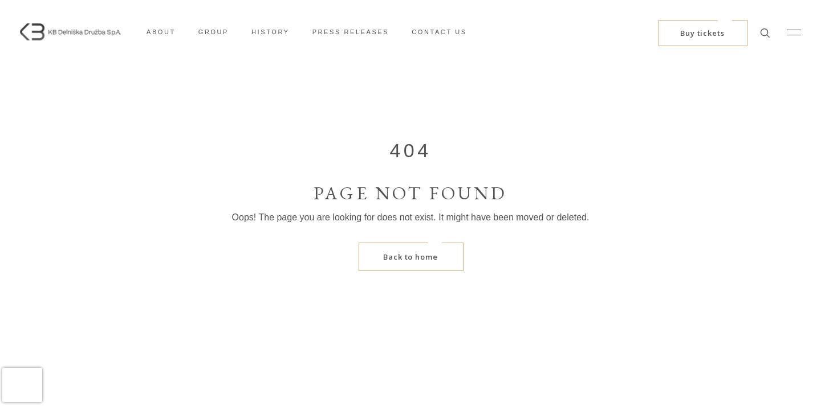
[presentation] (22, 385)
